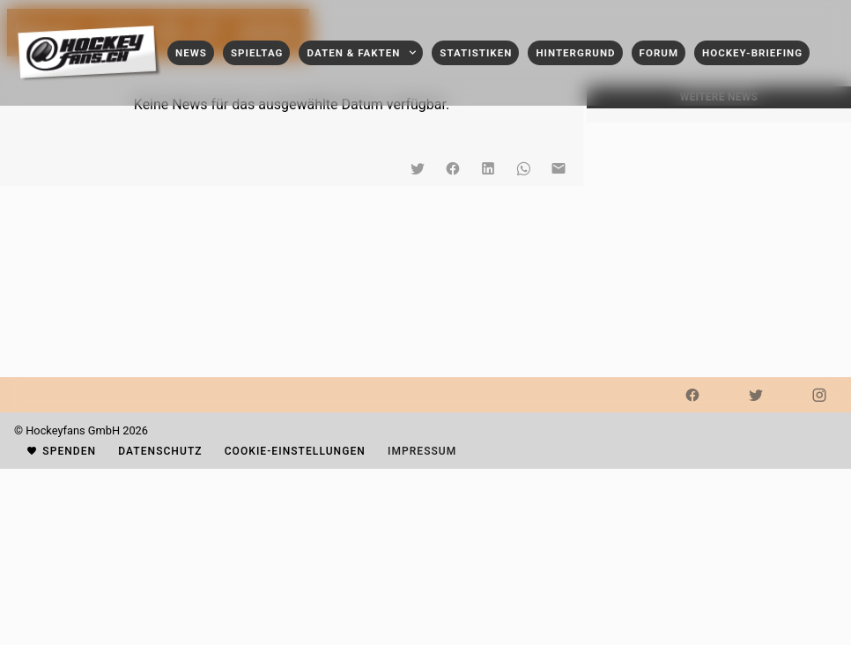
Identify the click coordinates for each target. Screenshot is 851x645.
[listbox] (719, 115)
